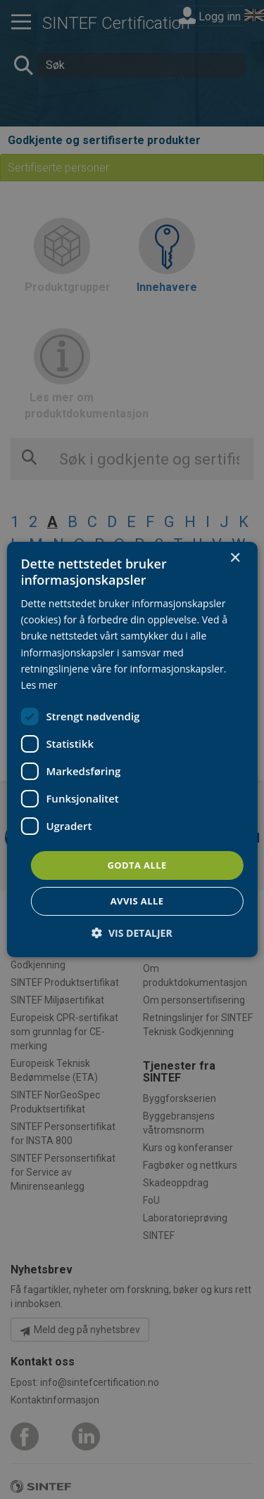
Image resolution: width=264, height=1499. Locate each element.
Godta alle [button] (136, 865)
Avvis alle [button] (137, 901)
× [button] (235, 558)
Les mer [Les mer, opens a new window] (38, 685)
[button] (132, 933)
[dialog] (131, 750)
